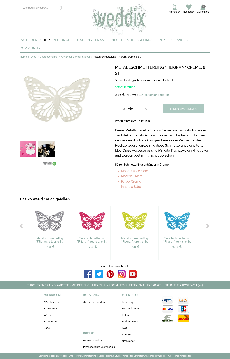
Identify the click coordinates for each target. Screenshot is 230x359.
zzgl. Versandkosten (155, 95)
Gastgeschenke (48, 56)
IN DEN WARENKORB (183, 108)
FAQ (124, 328)
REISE (164, 40)
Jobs (47, 328)
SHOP (45, 40)
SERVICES (179, 40)
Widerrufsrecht (130, 321)
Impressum (50, 308)
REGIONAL (61, 40)
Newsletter (128, 341)
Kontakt (126, 334)
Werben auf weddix (94, 302)
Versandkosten (130, 308)
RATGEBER (28, 40)
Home (23, 56)
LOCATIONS (82, 40)
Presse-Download (93, 340)
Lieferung (127, 302)
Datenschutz (51, 321)
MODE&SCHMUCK (141, 40)
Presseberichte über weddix (99, 347)
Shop (33, 56)
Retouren (127, 315)
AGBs (47, 315)
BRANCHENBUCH (109, 40)
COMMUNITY (30, 48)
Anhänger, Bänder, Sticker (75, 56)
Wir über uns (51, 302)
